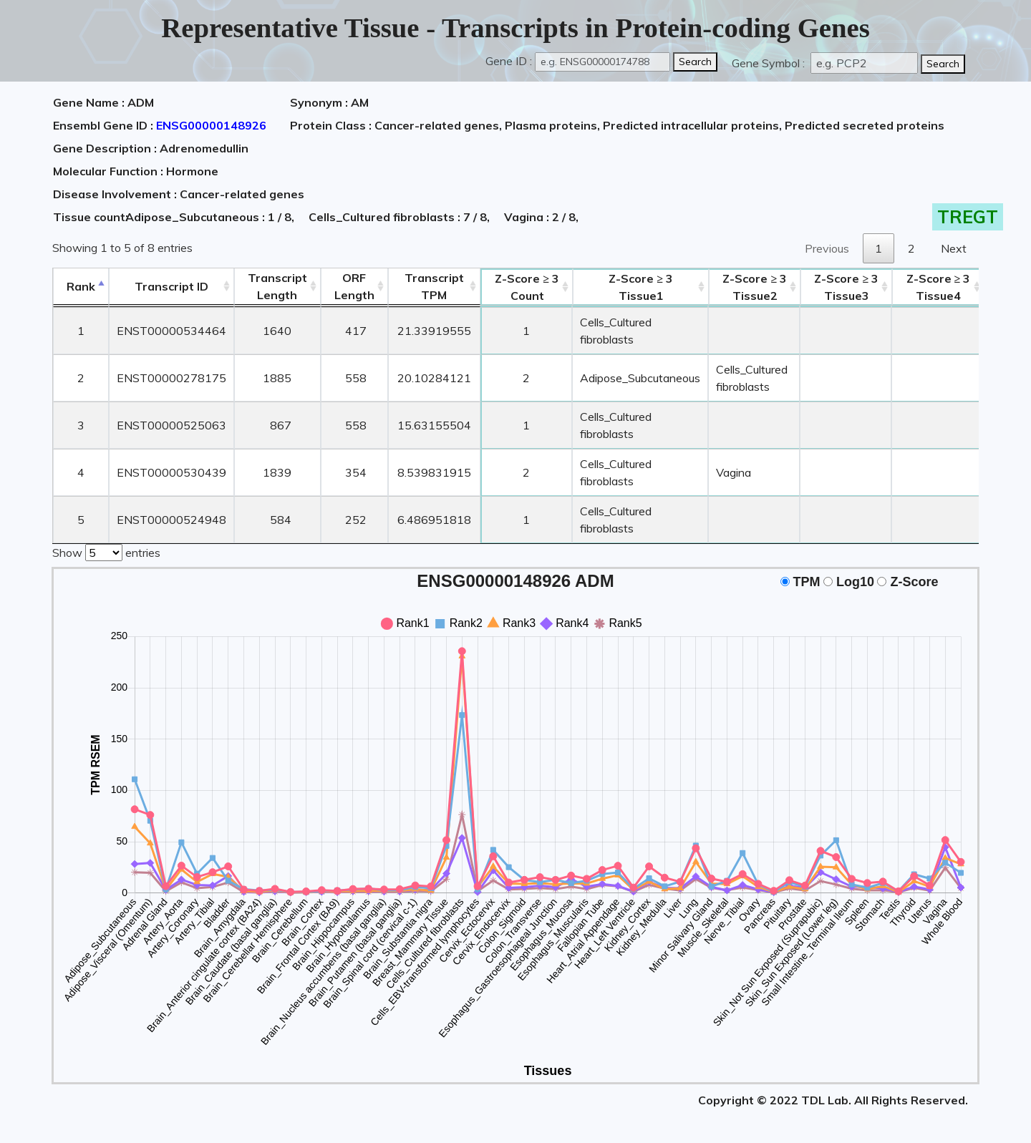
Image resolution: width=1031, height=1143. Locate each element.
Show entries (106, 551)
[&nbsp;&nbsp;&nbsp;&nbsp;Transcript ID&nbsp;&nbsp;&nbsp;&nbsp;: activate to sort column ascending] (171, 286)
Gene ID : (508, 61)
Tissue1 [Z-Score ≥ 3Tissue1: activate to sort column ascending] (641, 287)
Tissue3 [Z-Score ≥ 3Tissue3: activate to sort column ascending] (846, 287)
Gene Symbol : (770, 63)
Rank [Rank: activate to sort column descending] (81, 286)
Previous (827, 248)
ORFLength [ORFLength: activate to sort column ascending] (354, 286)
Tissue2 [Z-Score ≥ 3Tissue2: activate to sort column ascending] (754, 287)
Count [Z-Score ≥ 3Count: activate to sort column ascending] (527, 287)
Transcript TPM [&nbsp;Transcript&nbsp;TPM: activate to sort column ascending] (434, 286)
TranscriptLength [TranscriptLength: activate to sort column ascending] (277, 286)
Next (954, 248)
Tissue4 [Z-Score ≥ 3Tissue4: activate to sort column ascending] (938, 287)
